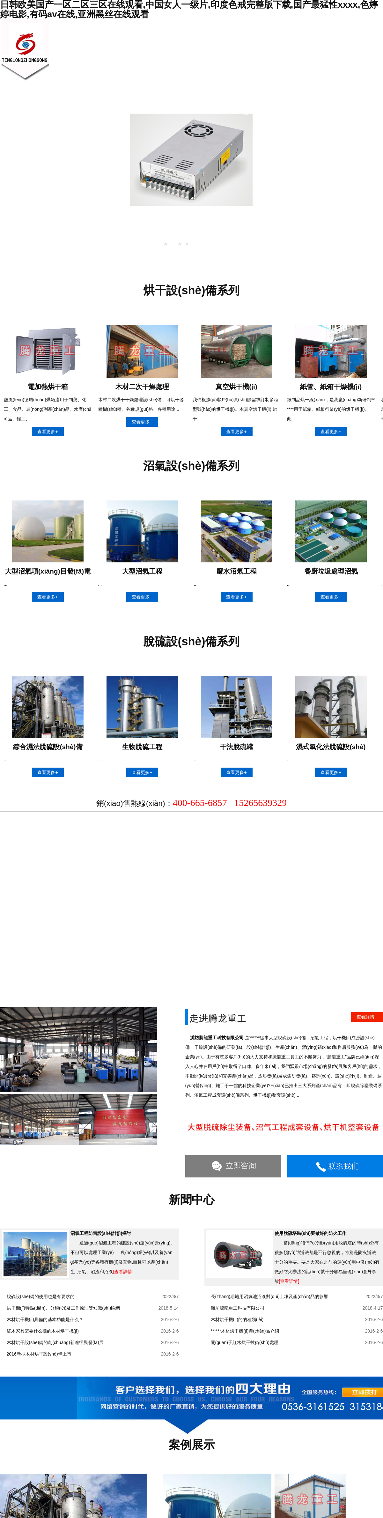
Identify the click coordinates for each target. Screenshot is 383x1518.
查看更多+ (47, 431)
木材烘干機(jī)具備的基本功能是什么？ (45, 1319)
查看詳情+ (367, 1016)
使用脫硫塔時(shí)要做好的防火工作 (311, 1233)
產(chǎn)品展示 (182, 63)
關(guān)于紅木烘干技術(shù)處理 (244, 1342)
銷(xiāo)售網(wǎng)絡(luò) (245, 79)
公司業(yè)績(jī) (277, 63)
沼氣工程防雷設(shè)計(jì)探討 (100, 1233)
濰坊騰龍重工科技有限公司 (237, 1308)
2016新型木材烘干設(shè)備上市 (39, 1353)
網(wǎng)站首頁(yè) (363, 24)
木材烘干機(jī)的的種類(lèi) (237, 1319)
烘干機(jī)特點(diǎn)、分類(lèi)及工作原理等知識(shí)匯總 (63, 1308)
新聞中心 (150, 46)
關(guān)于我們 (118, 63)
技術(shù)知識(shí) (214, 63)
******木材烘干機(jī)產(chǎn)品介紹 (245, 1331)
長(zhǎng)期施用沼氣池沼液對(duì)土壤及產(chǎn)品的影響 (269, 1296)
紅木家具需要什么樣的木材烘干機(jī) (43, 1331)
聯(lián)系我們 (309, 63)
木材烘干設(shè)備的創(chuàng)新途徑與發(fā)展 (55, 1342)
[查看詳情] (123, 1271)
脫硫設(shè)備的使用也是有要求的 (41, 1296)
